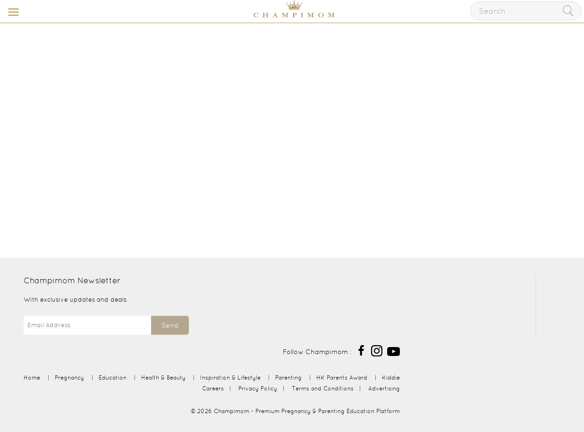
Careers (213, 388)
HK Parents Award (341, 377)
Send (169, 325)
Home (32, 377)
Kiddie (391, 377)
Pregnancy (69, 377)
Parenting (288, 377)
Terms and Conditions (323, 388)
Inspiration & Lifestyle (230, 377)
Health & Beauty (163, 377)
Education (113, 377)
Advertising (384, 388)
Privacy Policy (257, 388)
